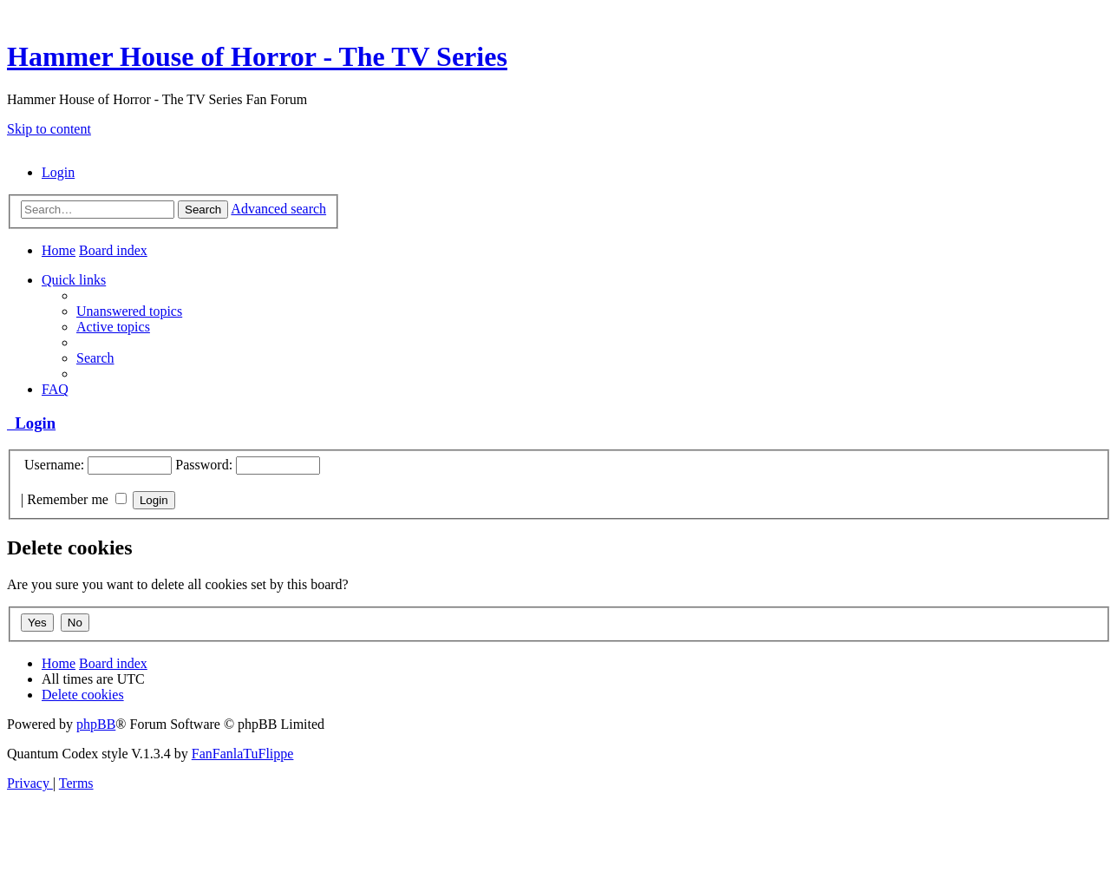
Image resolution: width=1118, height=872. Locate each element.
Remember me (77, 499)
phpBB (95, 724)
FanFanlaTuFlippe (243, 753)
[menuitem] (58, 172)
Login (31, 423)
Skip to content (49, 128)
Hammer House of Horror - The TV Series (257, 56)
